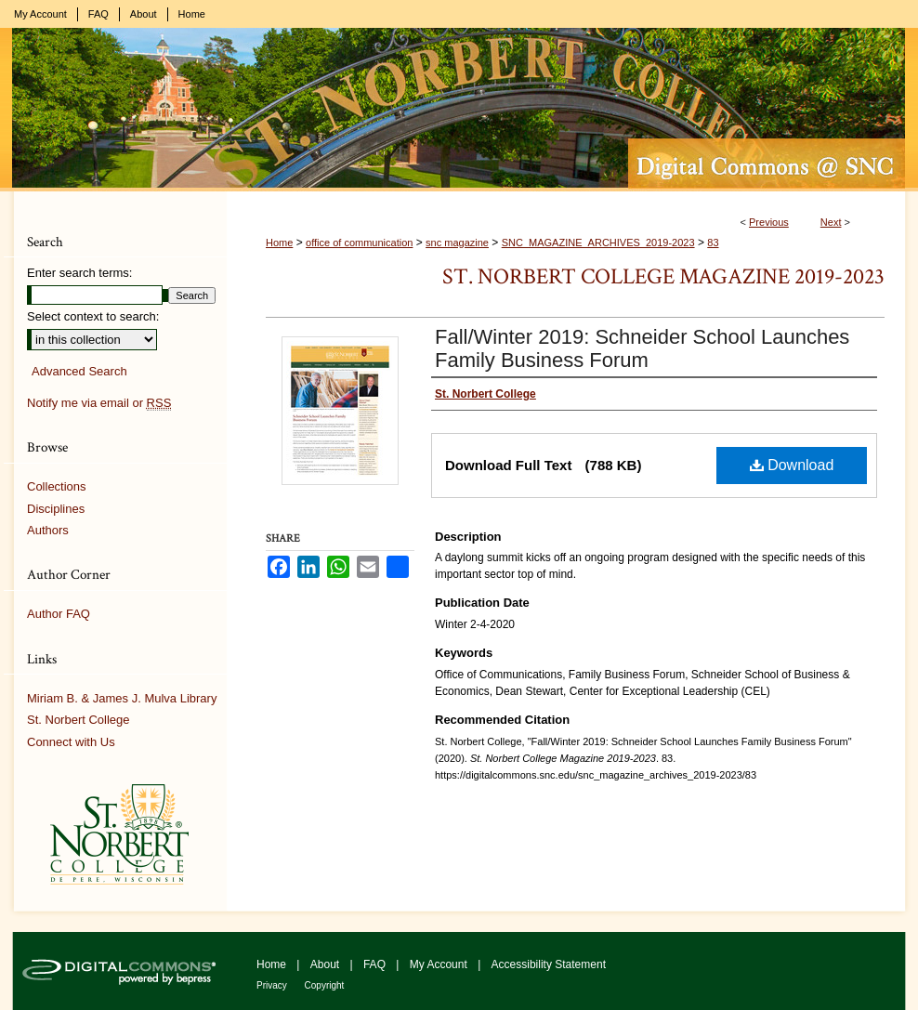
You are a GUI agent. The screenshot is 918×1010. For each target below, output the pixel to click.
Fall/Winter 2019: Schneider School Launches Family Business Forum (642, 348)
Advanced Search (79, 371)
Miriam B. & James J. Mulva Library (121, 698)
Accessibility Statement (549, 964)
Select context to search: (93, 316)
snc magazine (457, 242)
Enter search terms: (79, 273)
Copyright (325, 985)
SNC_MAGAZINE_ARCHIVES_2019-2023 (598, 242)
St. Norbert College (78, 720)
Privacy (273, 985)
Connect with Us (71, 742)
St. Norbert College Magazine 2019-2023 (663, 276)
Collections (56, 486)
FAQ (375, 964)
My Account (440, 964)
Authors (48, 530)
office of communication (359, 242)
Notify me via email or (99, 403)
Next (831, 222)
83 (712, 242)
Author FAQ (58, 614)
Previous (769, 222)
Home (279, 242)
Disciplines (56, 509)
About (326, 964)
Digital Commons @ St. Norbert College (459, 109)
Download (792, 465)
